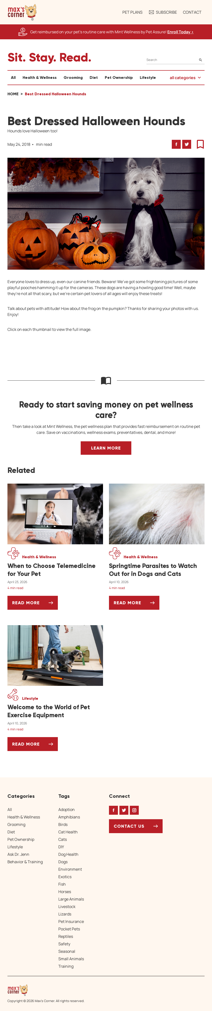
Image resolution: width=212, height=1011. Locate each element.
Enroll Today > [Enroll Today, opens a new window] (180, 32)
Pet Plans (132, 12)
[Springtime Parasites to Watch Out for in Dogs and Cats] (157, 570)
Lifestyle (148, 77)
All (13, 77)
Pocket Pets (69, 929)
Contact (192, 12)
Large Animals (71, 899)
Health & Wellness (40, 77)
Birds (63, 824)
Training (65, 966)
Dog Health (68, 854)
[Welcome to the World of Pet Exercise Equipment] (55, 711)
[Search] (175, 59)
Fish (62, 884)
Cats (62, 839)
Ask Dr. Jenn (18, 854)
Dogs (63, 861)
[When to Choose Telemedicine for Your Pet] (55, 570)
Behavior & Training (25, 861)
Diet (94, 77)
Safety (64, 944)
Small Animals (71, 958)
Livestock (66, 906)
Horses (64, 891)
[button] (22, 12)
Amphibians (69, 817)
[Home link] (45, 990)
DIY (61, 847)
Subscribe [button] (162, 12)
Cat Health (68, 832)
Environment (70, 869)
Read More (35, 604)
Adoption (66, 809)
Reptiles (65, 936)
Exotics (64, 876)
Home (13, 94)
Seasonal (66, 951)
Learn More (106, 448)
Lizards (64, 914)
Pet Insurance (71, 921)
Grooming (73, 77)
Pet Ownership (119, 77)
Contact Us (129, 826)
